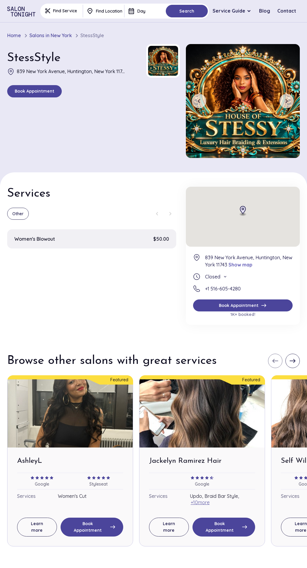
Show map (240, 265)
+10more (200, 502)
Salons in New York (50, 35)
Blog (264, 11)
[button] (163, 61)
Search (186, 11)
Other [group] (18, 213)
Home (14, 35)
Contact (286, 11)
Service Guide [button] (229, 11)
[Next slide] (286, 101)
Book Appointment (34, 91)
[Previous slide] (199, 101)
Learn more (37, 527)
